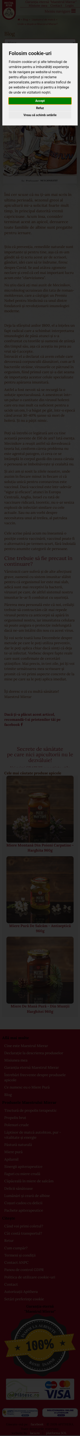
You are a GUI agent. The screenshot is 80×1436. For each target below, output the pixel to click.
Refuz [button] (40, 108)
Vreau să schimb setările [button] (40, 115)
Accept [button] (40, 101)
